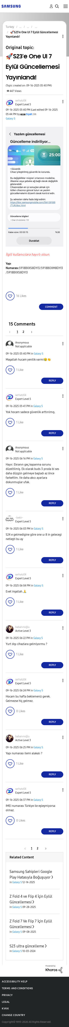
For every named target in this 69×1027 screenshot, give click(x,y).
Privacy (7, 995)
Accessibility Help (14, 981)
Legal (6, 1002)
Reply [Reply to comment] (52, 380)
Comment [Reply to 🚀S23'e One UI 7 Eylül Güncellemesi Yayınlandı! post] (51, 306)
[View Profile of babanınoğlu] (22, 627)
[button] (56, 101)
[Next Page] (30, 332)
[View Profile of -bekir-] (19, 517)
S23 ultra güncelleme (27, 946)
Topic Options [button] (56, 36)
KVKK (5, 1008)
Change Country (13, 1015)
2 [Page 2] (23, 332)
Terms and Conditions (17, 988)
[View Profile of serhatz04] (20, 100)
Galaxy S (10, 118)
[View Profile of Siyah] (29, 114)
